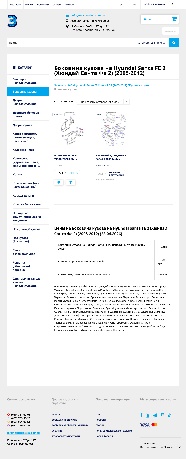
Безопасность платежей (66, 436)
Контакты (43, 4)
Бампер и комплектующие (25, 80)
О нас (99, 414)
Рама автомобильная (24, 251)
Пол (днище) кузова (26, 229)
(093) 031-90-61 (20, 422)
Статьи (57, 4)
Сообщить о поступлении (116, 173)
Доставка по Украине (64, 419)
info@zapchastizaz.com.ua (88, 15)
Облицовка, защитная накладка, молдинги (27, 216)
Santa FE (58, 115)
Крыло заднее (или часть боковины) (26, 184)
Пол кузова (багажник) (21, 239)
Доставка (15, 4)
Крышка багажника (27, 204)
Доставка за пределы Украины (70, 425)
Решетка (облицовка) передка (21, 266)
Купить (74, 172)
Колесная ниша (23, 149)
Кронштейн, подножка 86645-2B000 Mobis (111, 157)
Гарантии (57, 430)
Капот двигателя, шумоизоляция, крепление (25, 137)
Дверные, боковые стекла (26, 114)
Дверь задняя (22, 125)
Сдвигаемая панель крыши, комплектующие (27, 282)
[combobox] (103, 102)
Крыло (17, 174)
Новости (70, 4)
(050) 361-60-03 (79, 21)
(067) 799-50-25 (100, 21)
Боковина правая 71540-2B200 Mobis (66, 157)
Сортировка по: (64, 101)
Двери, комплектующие (25, 101)
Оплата (29, 4)
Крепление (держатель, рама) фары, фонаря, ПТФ (26, 162)
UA (121, 4)
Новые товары (104, 436)
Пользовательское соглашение (114, 430)
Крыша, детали (23, 195)
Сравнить (170, 30)
